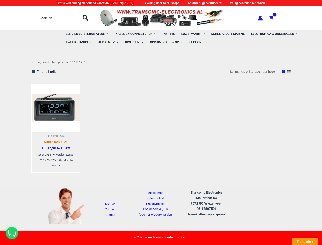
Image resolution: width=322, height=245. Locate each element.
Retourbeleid (155, 198)
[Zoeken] (86, 18)
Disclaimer (155, 193)
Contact (110, 209)
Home (36, 62)
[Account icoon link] (260, 18)
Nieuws (110, 204)
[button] (87, 34)
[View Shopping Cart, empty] (276, 18)
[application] (107, 34)
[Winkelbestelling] (252, 71)
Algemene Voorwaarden (155, 214)
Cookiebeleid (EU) (155, 209)
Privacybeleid (155, 204)
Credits (110, 215)
